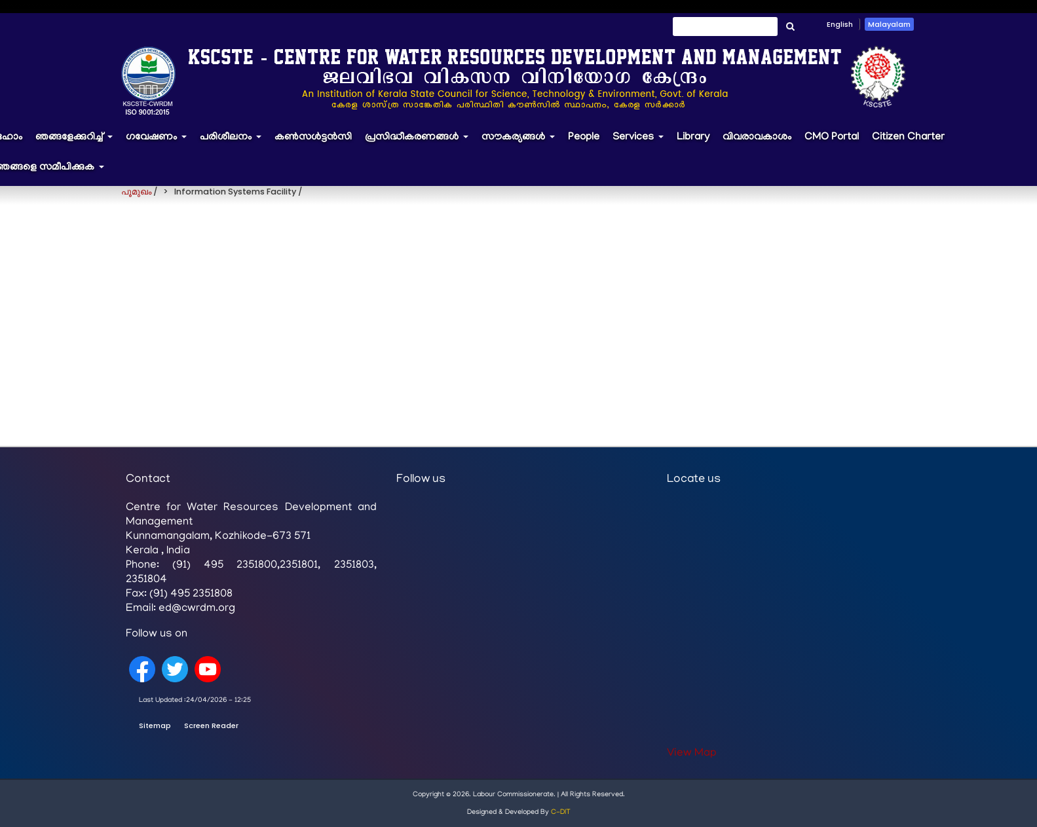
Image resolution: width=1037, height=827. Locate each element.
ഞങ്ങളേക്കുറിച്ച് (77, 144)
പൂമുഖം (136, 191)
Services (641, 144)
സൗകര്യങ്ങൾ (521, 144)
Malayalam (889, 24)
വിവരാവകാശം (757, 137)
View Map (692, 754)
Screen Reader (211, 725)
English (840, 24)
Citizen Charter (908, 137)
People (583, 137)
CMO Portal (831, 137)
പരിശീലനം (234, 144)
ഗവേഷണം (159, 144)
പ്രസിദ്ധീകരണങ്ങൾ (420, 144)
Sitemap (155, 725)
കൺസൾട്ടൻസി (313, 137)
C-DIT (561, 813)
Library (693, 137)
